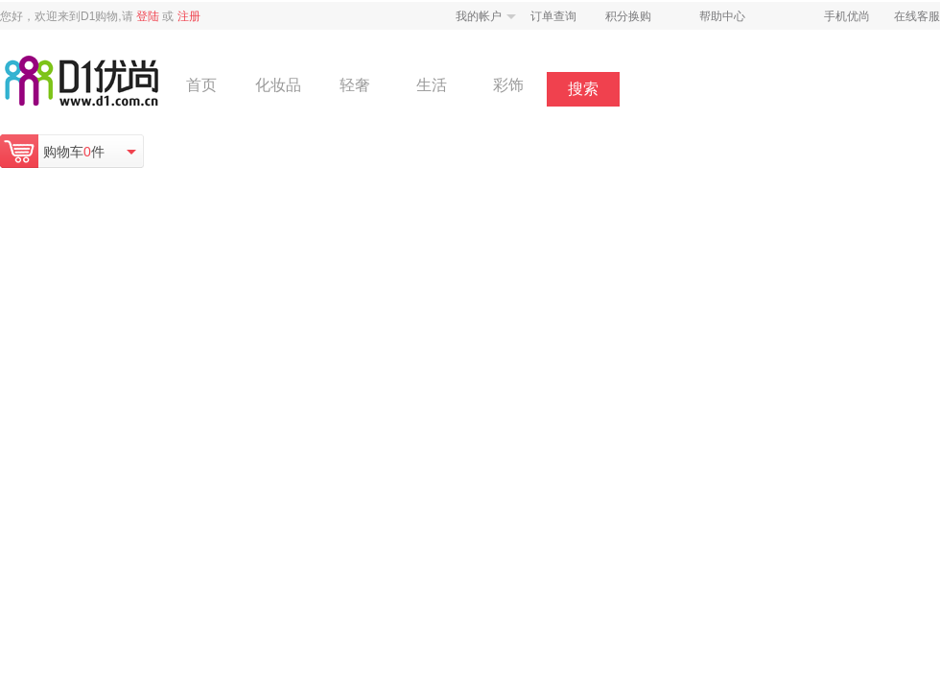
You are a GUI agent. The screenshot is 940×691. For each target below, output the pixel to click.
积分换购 (628, 16)
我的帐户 (479, 16)
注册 (188, 16)
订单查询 (553, 16)
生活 (431, 85)
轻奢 (355, 85)
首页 (201, 85)
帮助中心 (722, 16)
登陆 (147, 16)
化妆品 (278, 85)
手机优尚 (847, 16)
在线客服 (917, 16)
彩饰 (508, 85)
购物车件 (74, 151)
